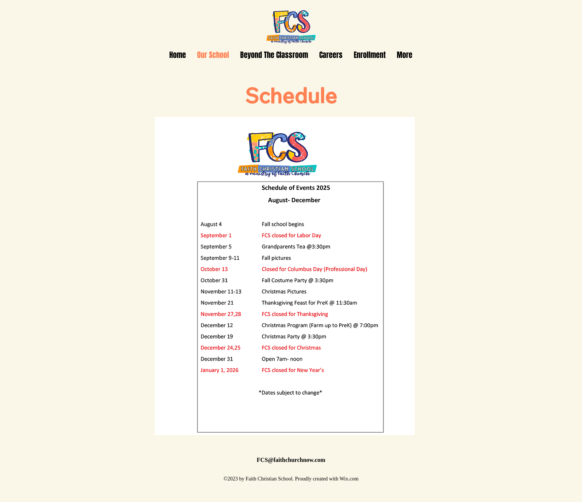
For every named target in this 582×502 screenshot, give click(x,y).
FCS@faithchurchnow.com (291, 460)
